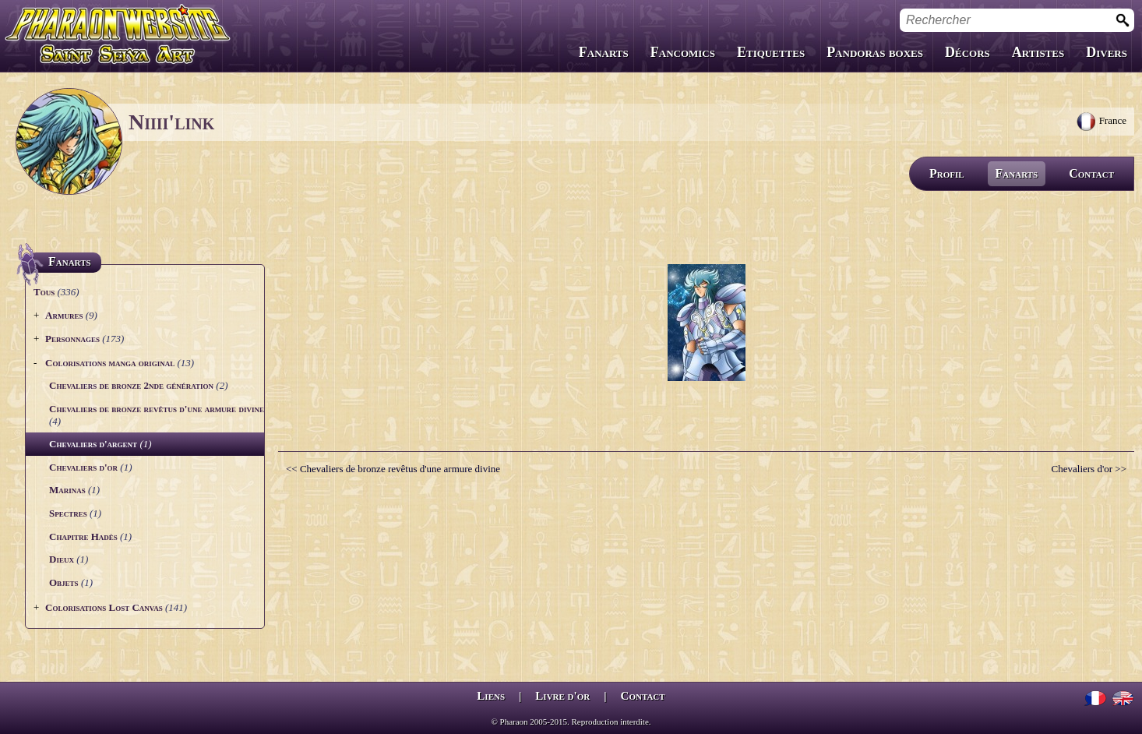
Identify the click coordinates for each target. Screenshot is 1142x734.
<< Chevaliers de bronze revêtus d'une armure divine (393, 469)
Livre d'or (562, 696)
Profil (946, 173)
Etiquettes (771, 52)
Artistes (1038, 52)
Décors (967, 52)
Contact (1091, 173)
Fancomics (682, 52)
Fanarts (604, 52)
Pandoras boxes (875, 52)
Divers (1106, 52)
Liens (491, 696)
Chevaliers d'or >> (1089, 469)
